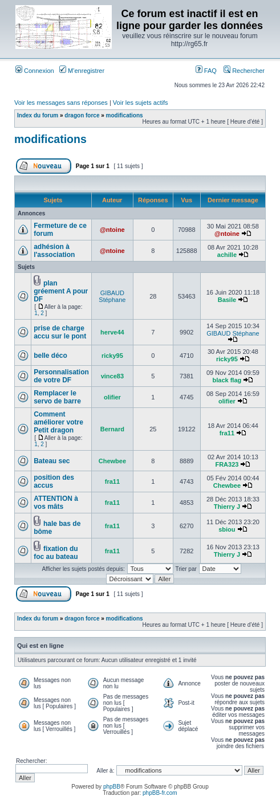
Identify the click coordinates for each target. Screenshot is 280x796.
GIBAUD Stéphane (112, 296)
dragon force (81, 115)
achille (227, 254)
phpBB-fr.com (160, 793)
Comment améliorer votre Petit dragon (58, 422)
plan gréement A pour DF (61, 291)
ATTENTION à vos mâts (56, 503)
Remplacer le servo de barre (57, 397)
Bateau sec (52, 461)
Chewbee (112, 461)
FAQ (206, 70)
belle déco (50, 356)
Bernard (112, 429)
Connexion (34, 70)
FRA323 (226, 464)
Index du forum (37, 115)
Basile (227, 299)
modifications (124, 115)
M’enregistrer (81, 70)
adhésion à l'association (54, 251)
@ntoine (112, 229)
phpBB (111, 786)
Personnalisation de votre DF (61, 376)
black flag (227, 380)
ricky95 (112, 355)
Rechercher (244, 70)
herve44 (112, 332)
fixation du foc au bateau (56, 553)
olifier (112, 397)
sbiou (226, 529)
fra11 (227, 433)
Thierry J (227, 506)
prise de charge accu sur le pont (60, 332)
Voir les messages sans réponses (61, 102)
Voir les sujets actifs (140, 102)
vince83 (112, 376)
